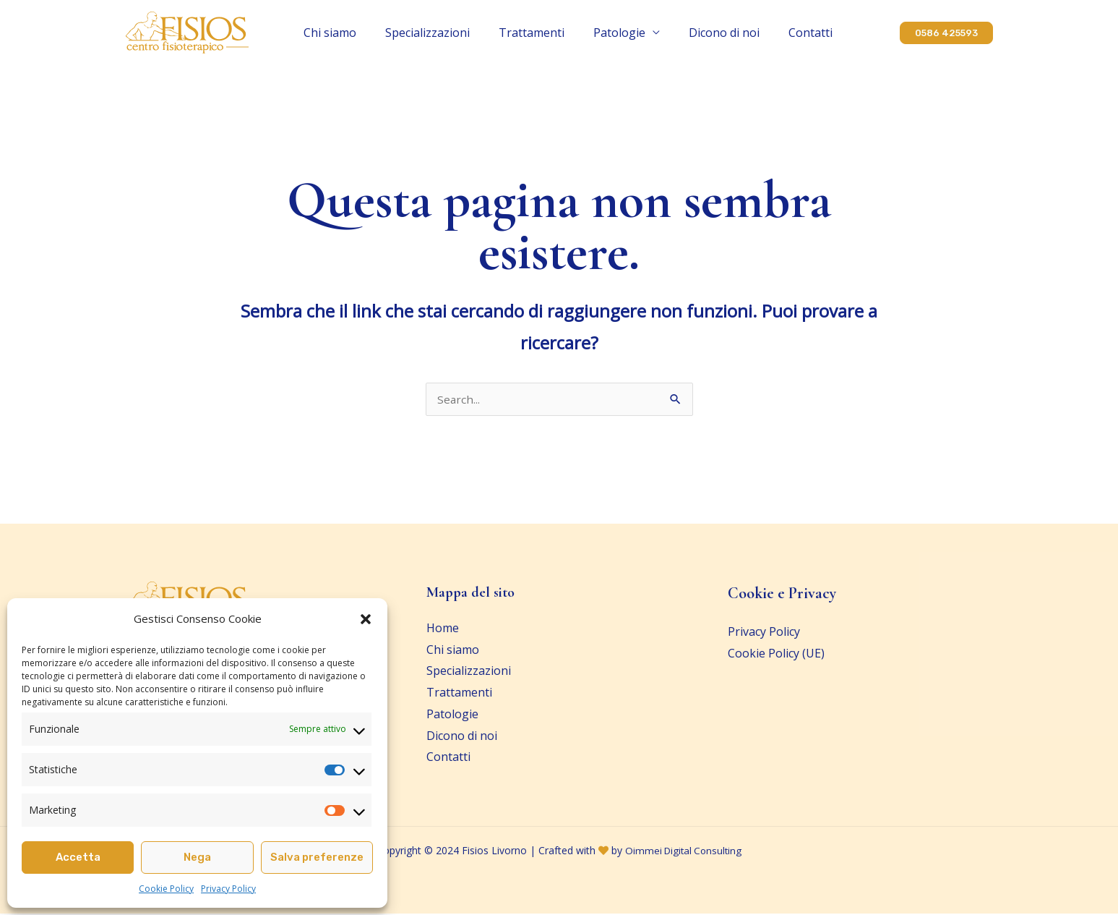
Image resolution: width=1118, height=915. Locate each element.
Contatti (757, 33)
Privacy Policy (228, 888)
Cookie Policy (166, 888)
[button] (365, 619)
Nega (197, 857)
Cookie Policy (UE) (776, 655)
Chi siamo (366, 33)
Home (442, 629)
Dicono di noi (688, 33)
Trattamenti (532, 33)
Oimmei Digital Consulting (683, 852)
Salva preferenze (317, 857)
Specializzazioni (446, 33)
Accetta (78, 857)
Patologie (602, 33)
